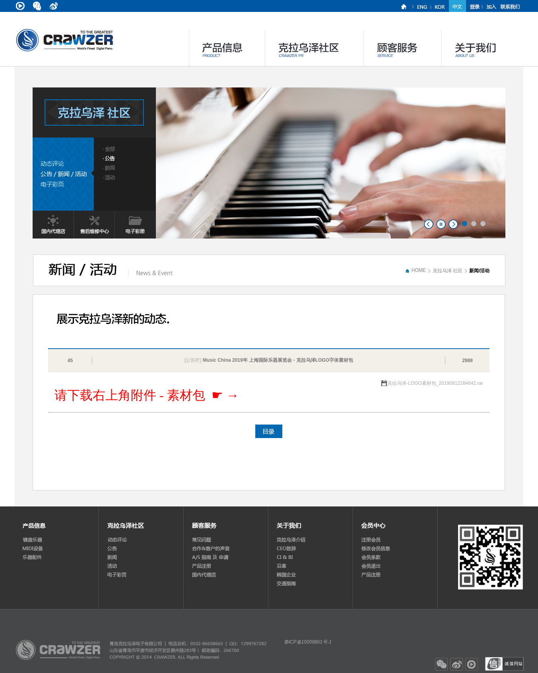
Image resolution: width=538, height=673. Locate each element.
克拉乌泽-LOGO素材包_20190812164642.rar (435, 383)
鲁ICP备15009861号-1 (308, 642)
